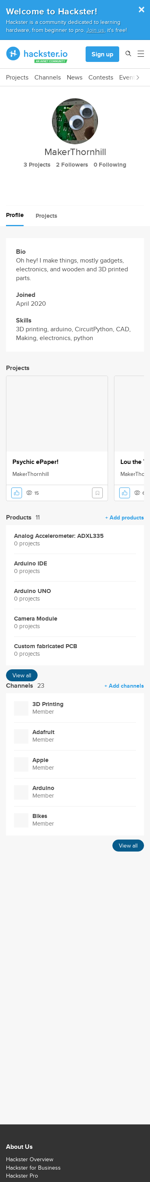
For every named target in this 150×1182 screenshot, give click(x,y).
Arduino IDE (30, 564)
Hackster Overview (29, 1159)
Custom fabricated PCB (45, 646)
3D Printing (48, 704)
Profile (15, 215)
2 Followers (72, 164)
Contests (100, 77)
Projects (17, 77)
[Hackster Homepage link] (37, 54)
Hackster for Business (33, 1168)
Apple (40, 760)
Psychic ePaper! (35, 462)
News (74, 77)
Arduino (43, 788)
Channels (47, 77)
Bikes (39, 816)
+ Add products (124, 517)
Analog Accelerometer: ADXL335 (59, 536)
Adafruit (43, 732)
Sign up (102, 54)
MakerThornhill (30, 474)
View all (21, 675)
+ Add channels (124, 686)
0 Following (110, 164)
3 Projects (37, 164)
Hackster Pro (22, 1176)
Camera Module (35, 619)
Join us (95, 30)
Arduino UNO (32, 591)
